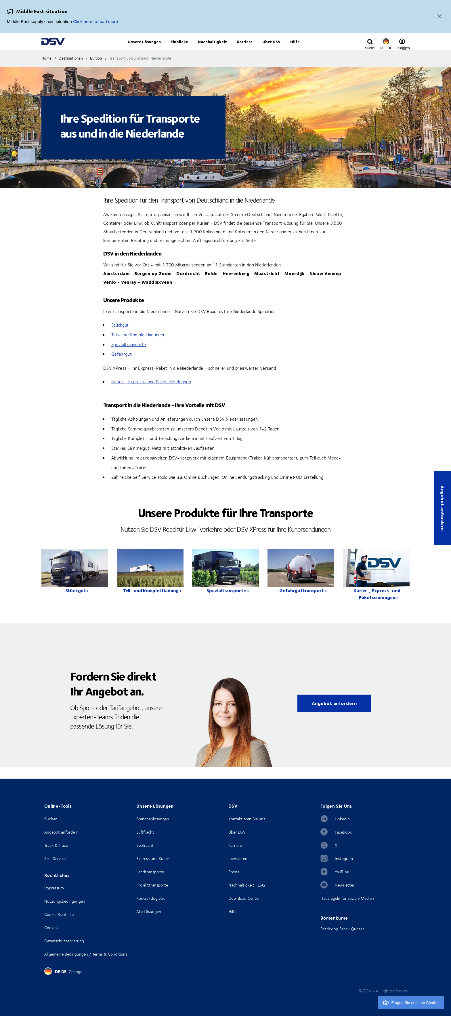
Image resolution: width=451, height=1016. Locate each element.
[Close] (439, 17)
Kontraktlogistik (150, 898)
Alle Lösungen (148, 911)
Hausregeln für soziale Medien (347, 898)
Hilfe (232, 911)
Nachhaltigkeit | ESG (246, 885)
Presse (234, 872)
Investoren (237, 858)
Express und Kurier (152, 858)
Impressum (54, 888)
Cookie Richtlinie (59, 914)
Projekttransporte (152, 885)
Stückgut (120, 336)
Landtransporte (150, 872)
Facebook (343, 832)
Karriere (235, 845)
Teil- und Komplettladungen (138, 346)
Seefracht (145, 845)
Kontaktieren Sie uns (246, 819)
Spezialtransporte (128, 356)
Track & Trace (56, 845)
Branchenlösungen (152, 819)
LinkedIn (342, 819)
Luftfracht (145, 832)
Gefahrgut (121, 366)
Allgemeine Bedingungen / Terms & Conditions (85, 954)
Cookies (51, 927)
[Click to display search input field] (369, 48)
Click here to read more (95, 21)
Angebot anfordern (442, 508)
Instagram (344, 858)
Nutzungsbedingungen (64, 901)
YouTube (342, 872)
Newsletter (344, 885)
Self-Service (55, 858)
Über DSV (237, 832)
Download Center (244, 898)
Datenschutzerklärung (64, 941)
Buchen (51, 819)
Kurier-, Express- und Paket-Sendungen (151, 393)
